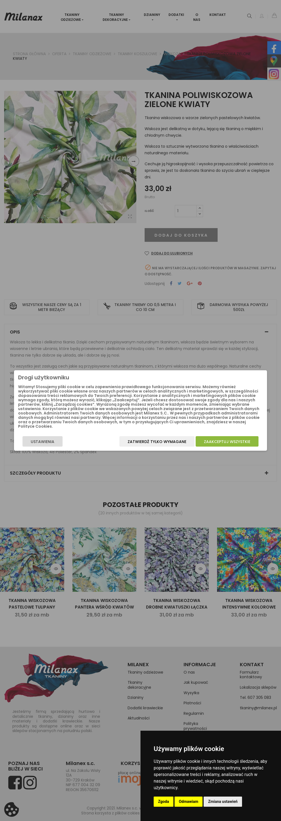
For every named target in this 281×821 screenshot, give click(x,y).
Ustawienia (35, 441)
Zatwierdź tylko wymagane (164, 441)
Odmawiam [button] (188, 801)
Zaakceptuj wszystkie (234, 441)
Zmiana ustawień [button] (222, 801)
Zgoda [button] (163, 801)
